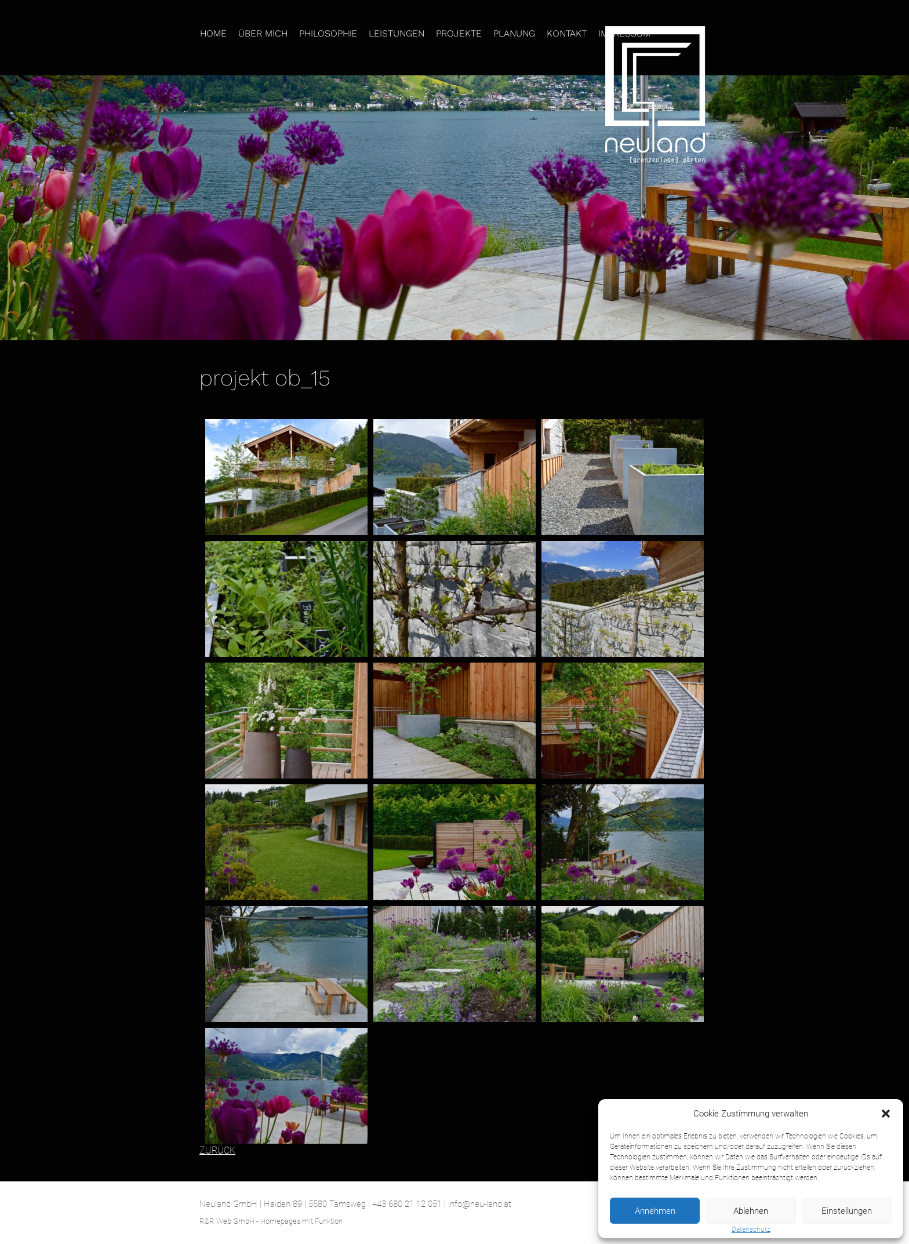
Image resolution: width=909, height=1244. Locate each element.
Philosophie (328, 33)
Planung (514, 33)
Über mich (263, 33)
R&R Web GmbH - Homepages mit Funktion (271, 1221)
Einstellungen (846, 1211)
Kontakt (567, 33)
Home (213, 33)
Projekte (459, 33)
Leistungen (396, 33)
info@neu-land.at (479, 1204)
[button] (886, 1113)
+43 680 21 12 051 (407, 1204)
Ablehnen (750, 1211)
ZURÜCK (217, 1150)
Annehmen (655, 1211)
